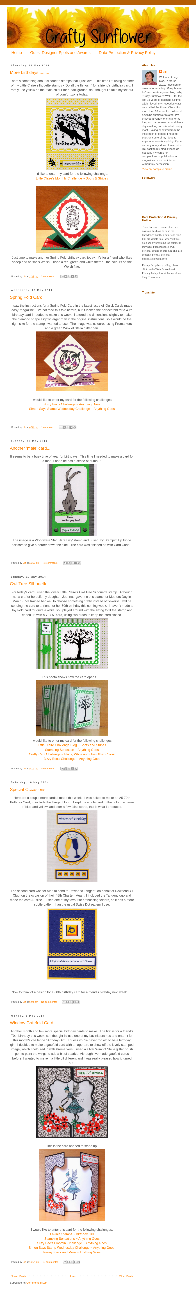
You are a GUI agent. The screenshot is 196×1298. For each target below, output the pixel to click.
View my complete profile (157, 169)
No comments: (50, 563)
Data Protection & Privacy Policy (127, 52)
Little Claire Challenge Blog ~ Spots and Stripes (72, 745)
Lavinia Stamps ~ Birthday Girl (72, 1234)
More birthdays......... (29, 72)
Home (16, 52)
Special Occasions (27, 789)
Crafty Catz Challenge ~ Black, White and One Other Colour (72, 754)
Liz (165, 71)
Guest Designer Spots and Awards (60, 52)
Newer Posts (18, 1276)
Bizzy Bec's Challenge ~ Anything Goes (72, 404)
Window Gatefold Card (31, 1022)
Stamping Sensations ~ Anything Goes (72, 1238)
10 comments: (50, 1262)
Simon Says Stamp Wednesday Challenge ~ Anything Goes (72, 409)
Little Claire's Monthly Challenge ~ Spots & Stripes (72, 178)
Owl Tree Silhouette (28, 583)
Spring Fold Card (26, 297)
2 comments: (48, 276)
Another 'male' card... (30, 448)
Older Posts (126, 1276)
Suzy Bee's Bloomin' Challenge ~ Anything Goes (72, 1243)
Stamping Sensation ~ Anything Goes (72, 750)
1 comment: (47, 427)
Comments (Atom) (37, 1282)
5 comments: (48, 768)
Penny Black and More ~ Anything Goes (72, 1252)
